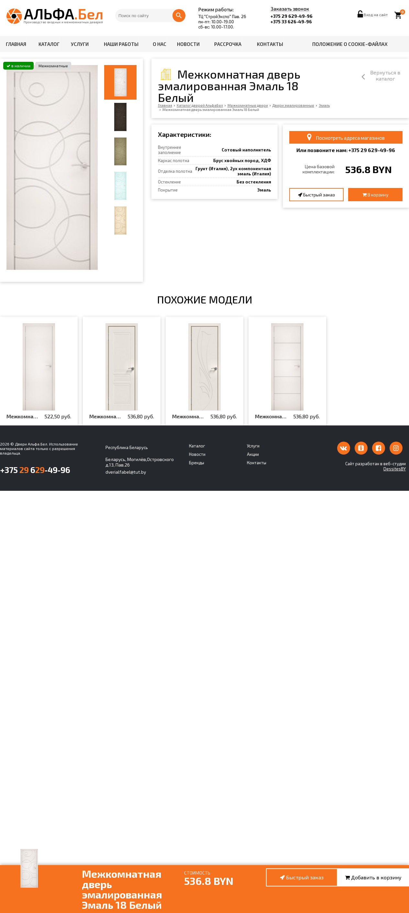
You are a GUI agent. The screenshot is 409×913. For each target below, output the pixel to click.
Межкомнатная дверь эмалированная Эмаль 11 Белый (271, 416)
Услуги (80, 44)
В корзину (375, 194)
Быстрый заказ (316, 194)
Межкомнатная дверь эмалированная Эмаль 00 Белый (22, 416)
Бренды (196, 462)
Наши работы (121, 44)
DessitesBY (394, 468)
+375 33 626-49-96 (291, 21)
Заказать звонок (290, 9)
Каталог (49, 44)
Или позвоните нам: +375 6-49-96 (345, 150)
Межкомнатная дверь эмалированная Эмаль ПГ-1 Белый (105, 416)
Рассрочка (227, 44)
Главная (16, 44)
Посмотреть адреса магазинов (346, 137)
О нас (159, 44)
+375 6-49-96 (35, 470)
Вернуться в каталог (375, 76)
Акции (253, 454)
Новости (188, 44)
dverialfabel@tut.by (125, 472)
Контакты (270, 44)
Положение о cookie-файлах (350, 44)
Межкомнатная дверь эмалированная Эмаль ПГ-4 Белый (188, 416)
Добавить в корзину (373, 877)
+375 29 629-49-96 (292, 16)
